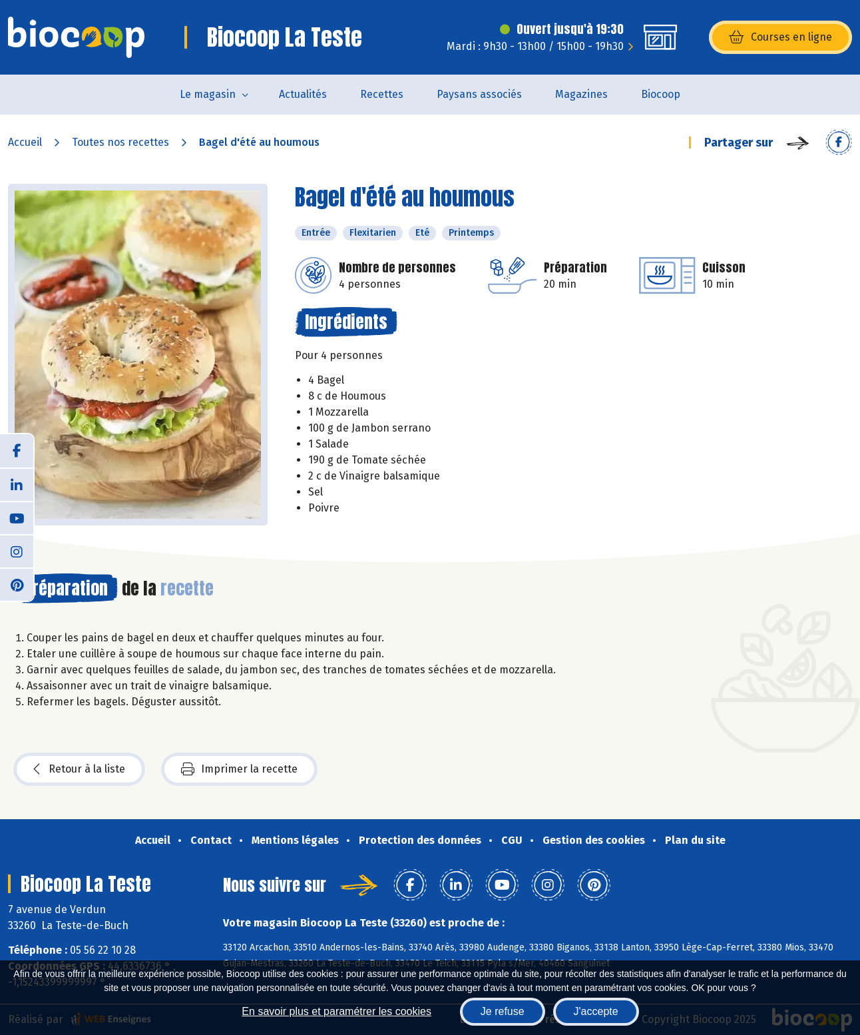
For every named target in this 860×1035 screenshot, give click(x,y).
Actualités (303, 94)
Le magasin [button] (208, 94)
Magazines (581, 94)
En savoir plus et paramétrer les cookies (336, 1011)
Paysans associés (479, 94)
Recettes (381, 94)
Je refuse (503, 1011)
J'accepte (596, 1011)
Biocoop (660, 94)
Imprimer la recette (239, 769)
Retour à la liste (79, 769)
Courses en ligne (780, 37)
